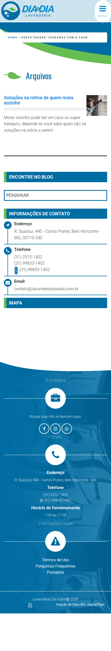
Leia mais (27, 144)
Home (13, 37)
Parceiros (55, 572)
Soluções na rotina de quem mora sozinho (38, 100)
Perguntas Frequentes (55, 566)
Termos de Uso (55, 559)
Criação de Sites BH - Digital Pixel (80, 604)
